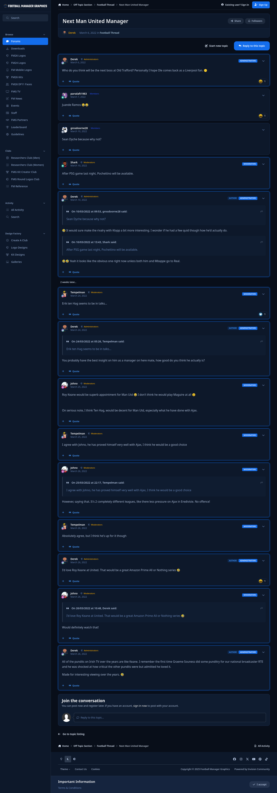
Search (12, 18)
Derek (74, 59)
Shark (74, 162)
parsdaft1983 (78, 93)
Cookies (95, 769)
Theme (65, 769)
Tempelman (77, 292)
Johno (74, 383)
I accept (259, 784)
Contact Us (81, 769)
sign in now (140, 705)
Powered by (252, 769)
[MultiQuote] (63, 81)
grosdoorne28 (79, 128)
